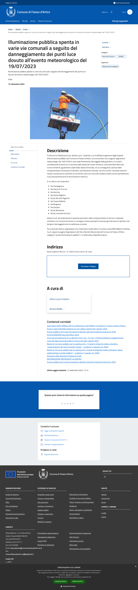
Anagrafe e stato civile (46, 494)
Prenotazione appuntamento (48, 533)
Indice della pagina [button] (17, 147)
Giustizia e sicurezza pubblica (80, 498)
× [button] (135, 566)
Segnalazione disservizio (46, 537)
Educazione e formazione (78, 494)
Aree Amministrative (13, 498)
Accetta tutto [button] (60, 581)
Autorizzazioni (74, 514)
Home (10, 29)
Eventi (103, 517)
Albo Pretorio (74, 537)
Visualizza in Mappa (88, 266)
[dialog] (69, 577)
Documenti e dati (12, 518)
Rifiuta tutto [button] (78, 581)
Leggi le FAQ (42, 541)
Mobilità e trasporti (45, 521)
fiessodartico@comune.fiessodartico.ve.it (26, 548)
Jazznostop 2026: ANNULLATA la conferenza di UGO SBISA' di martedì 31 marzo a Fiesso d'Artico (86, 325)
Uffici (7, 502)
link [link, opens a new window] (90, 577)
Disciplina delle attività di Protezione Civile (64, 356)
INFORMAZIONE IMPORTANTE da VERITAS (64, 359)
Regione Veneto (11, 3)
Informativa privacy (76, 541)
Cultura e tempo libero (46, 498)
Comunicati (105, 498)
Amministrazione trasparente (80, 533)
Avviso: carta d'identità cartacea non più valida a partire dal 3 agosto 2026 (77, 328)
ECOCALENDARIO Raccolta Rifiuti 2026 (63, 334)
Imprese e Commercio (45, 506)
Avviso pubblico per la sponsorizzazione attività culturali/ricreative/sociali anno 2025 (81, 362)
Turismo (40, 518)
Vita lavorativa (43, 502)
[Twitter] (110, 11)
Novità (18, 29)
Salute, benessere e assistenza (80, 510)
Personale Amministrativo (15, 514)
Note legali (73, 545)
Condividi (106, 42)
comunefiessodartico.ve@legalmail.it (20, 554)
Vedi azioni (107, 47)
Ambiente (73, 506)
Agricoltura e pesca (76, 517)
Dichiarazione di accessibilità (79, 548)
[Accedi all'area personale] (121, 2)
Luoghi (103, 513)
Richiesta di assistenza (46, 545)
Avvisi (25, 29)
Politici (8, 510)
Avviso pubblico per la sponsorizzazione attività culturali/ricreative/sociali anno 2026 (81, 331)
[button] (69, 586)
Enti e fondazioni (12, 506)
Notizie (104, 494)
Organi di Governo (12, 494)
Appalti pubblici (43, 510)
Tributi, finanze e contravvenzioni (81, 502)
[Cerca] (129, 12)
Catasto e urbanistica (45, 514)
